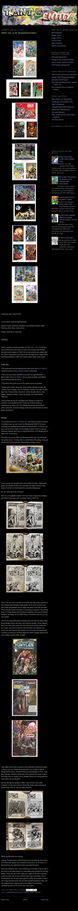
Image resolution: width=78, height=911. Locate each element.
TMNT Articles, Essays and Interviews (64, 74)
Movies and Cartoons (59, 46)
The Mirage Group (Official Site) (62, 102)
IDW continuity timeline (59, 57)
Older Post (44, 899)
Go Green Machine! (58, 112)
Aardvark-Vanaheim (14, 892)
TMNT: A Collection (58, 104)
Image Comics (56, 38)
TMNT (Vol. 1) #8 (32, 347)
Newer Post (5, 899)
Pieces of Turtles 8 (41, 368)
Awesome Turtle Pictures (60, 80)
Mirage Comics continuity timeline (63, 60)
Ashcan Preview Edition (21, 371)
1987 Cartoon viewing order (61, 65)
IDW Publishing (57, 33)
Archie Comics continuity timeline (63, 62)
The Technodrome (58, 119)
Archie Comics (56, 40)
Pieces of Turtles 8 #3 (17, 377)
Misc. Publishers (57, 43)
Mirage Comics (57, 35)
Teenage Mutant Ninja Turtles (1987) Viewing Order (66, 159)
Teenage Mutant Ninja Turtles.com (63, 107)
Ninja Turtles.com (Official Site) (62, 99)
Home (25, 899)
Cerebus (26, 892)
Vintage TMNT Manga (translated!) (63, 77)
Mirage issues (35, 892)
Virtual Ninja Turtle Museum (61, 109)
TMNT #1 (12, 787)
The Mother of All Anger (65, 238)
